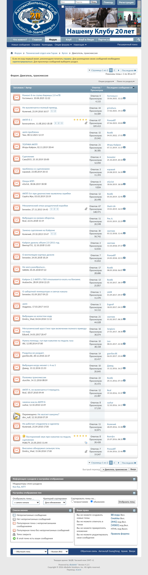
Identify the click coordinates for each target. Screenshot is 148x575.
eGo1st (25, 184)
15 (99, 132)
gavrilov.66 (27, 356)
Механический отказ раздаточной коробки (45, 205)
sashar (25, 405)
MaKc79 (26, 442)
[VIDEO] (115, 525)
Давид (25, 368)
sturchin (26, 380)
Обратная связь (89, 551)
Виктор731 (27, 245)
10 (99, 341)
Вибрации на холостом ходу (37, 316)
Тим (24, 135)
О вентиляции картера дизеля (38, 254)
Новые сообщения (21, 45)
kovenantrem (28, 123)
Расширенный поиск (127, 44)
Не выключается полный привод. (39, 107)
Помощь (108, 2)
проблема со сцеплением (36, 168)
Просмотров (97, 90)
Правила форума (120, 533)
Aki (23, 343)
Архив (124, 551)
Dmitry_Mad (28, 319)
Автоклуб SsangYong (109, 551)
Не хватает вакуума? (48, 414)
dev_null (26, 417)
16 (99, 329)
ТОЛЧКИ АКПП (30, 144)
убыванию (97, 501)
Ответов (96, 87)
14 (99, 353)
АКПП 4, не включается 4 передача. (41, 389)
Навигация (79, 45)
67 (99, 120)
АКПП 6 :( (27, 119)
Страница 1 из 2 (99, 70)
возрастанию (79, 501)
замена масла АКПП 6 (33, 402)
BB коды (115, 514)
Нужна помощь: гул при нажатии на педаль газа (47, 340)
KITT (23, 486)
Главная (37, 39)
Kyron (65, 53)
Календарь (47, 45)
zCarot (78, 569)
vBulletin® (73, 564)
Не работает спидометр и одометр (40, 423)
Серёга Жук (28, 196)
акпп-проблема (30, 132)
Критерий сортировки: (55, 498)
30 (99, 231)
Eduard (25, 334)
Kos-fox (16, 486)
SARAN (25, 270)
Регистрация (126, 2)
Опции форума (62, 45)
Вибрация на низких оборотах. (38, 217)
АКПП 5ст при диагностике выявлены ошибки (46, 193)
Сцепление (28, 156)
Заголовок (18, 87)
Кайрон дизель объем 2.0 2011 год (40, 242)
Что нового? (20, 39)
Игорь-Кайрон (29, 147)
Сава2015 (27, 159)
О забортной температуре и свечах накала (44, 291)
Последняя (129, 70)
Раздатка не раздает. (33, 352)
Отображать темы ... (23, 498)
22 (99, 378)
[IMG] (114, 521)
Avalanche (27, 282)
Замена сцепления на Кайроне (38, 230)
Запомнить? (68, 7)
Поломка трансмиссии (34, 377)
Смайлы (115, 518)
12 (99, 194)
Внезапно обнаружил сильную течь (41, 448)
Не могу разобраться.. (34, 267)
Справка (36, 45)
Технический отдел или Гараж (41, 53)
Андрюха (26, 306)
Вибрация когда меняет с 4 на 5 (39, 365)
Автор (29, 87)
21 (99, 144)
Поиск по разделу (125, 81)
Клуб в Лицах (86, 39)
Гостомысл (27, 98)
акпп (24, 303)
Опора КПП (28, 181)
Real (24, 221)
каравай (26, 171)
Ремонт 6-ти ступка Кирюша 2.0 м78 (41, 95)
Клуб (68, 39)
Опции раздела (105, 81)
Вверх (133, 469)
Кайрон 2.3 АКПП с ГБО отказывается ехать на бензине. (51, 279)
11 (99, 218)
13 (99, 279)
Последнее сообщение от (121, 87)
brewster (26, 209)
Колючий (26, 111)
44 (99, 108)
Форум (53, 39)
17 (99, 267)
